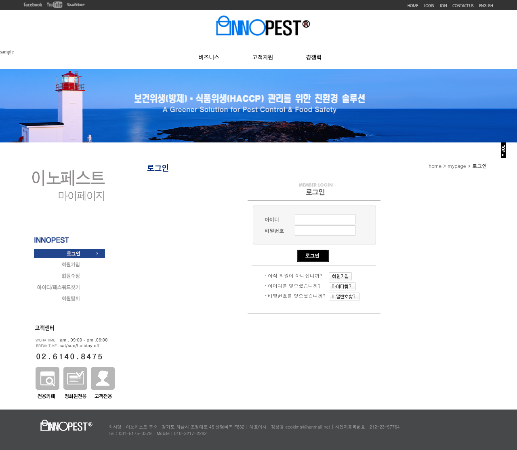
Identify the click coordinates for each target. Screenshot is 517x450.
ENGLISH (486, 6)
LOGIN (429, 6)
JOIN (443, 6)
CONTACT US (462, 6)
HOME (413, 6)
